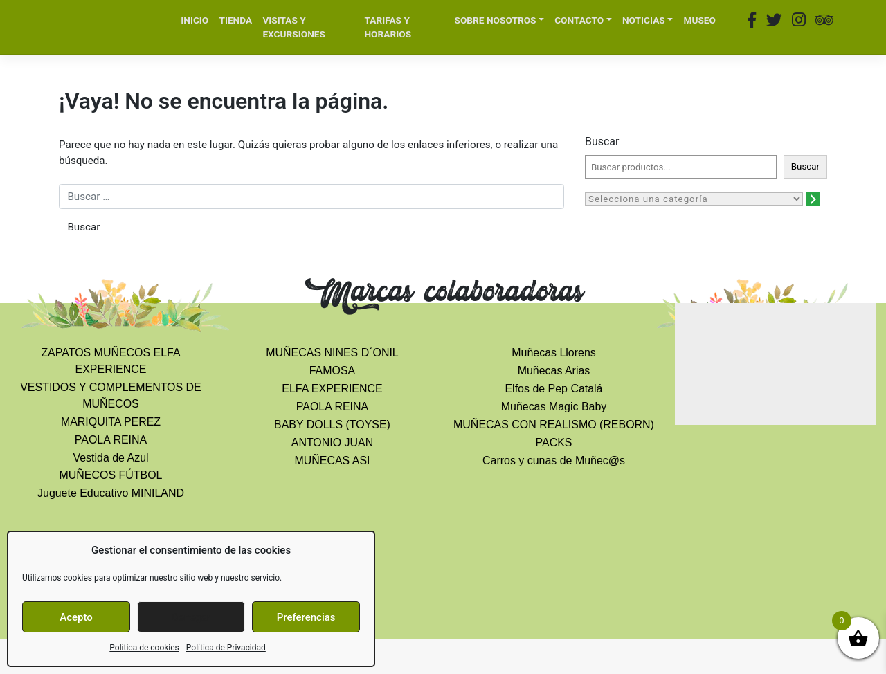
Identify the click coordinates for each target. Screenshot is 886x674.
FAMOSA (332, 370)
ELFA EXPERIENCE (332, 388)
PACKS (554, 442)
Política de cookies (144, 648)
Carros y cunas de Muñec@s (553, 460)
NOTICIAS (643, 20)
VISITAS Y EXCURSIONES (293, 27)
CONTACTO (579, 20)
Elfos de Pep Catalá (553, 388)
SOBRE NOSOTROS (495, 20)
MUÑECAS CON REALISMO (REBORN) (553, 424)
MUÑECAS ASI (332, 460)
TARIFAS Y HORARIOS (387, 27)
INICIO (194, 20)
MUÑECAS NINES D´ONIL (332, 352)
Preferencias (306, 617)
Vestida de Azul (110, 458)
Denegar (191, 617)
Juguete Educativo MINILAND (110, 493)
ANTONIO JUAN (332, 442)
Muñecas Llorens (554, 352)
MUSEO (699, 20)
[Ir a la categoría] (813, 199)
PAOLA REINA (111, 440)
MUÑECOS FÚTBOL (111, 475)
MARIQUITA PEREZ (111, 422)
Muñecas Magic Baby (554, 406)
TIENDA (235, 20)
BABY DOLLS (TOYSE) (332, 424)
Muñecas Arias (554, 370)
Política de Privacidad (226, 648)
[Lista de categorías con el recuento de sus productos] (694, 199)
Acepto (76, 617)
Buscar (602, 141)
